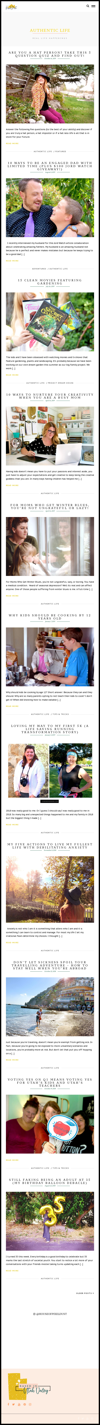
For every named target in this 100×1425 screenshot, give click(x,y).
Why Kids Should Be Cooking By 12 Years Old (50, 616)
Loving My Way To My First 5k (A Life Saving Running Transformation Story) (50, 729)
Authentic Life (43, 151)
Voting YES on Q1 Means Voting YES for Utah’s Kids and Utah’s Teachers (50, 1083)
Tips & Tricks (61, 714)
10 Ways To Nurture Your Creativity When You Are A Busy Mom (50, 396)
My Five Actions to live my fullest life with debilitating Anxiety (50, 845)
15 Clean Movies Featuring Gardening (50, 281)
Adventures (39, 269)
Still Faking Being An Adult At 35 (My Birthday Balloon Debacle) (50, 1181)
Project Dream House (61, 383)
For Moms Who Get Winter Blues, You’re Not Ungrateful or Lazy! (50, 506)
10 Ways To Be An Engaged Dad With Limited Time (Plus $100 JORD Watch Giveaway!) (50, 166)
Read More (12, 143)
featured (60, 151)
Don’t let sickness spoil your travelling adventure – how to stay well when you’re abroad (50, 965)
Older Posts (85, 1293)
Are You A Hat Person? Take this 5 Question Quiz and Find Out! (50, 54)
